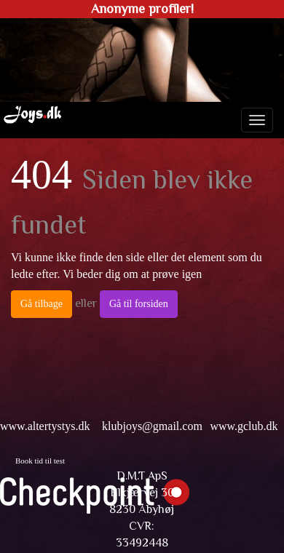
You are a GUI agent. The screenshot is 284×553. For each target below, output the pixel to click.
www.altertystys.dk (45, 426)
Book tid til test (40, 460)
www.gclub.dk (243, 426)
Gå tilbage (41, 303)
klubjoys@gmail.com (152, 426)
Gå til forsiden (138, 303)
